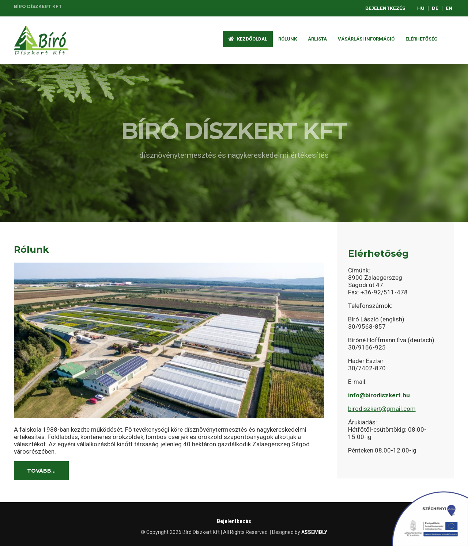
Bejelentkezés (385, 8)
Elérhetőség (421, 39)
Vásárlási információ (366, 39)
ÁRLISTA (317, 39)
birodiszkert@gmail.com (382, 408)
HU (420, 8)
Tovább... (41, 470)
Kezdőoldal (248, 39)
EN (449, 8)
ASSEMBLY (314, 532)
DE (435, 8)
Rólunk (287, 39)
